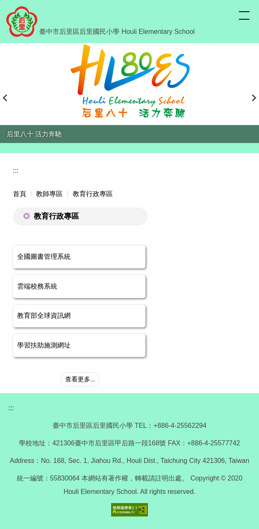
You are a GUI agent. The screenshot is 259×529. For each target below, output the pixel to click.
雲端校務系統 (37, 286)
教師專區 (49, 193)
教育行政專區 (93, 193)
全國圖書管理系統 (44, 256)
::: (15, 170)
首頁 (19, 193)
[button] (6, 98)
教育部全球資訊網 (44, 315)
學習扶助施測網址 (44, 345)
